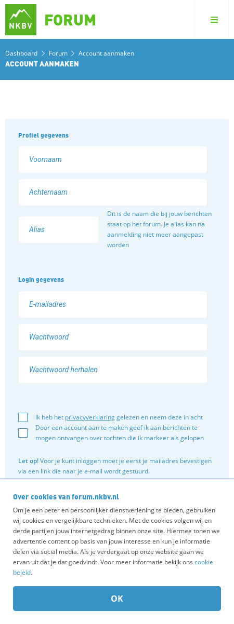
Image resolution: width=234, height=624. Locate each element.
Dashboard (21, 53)
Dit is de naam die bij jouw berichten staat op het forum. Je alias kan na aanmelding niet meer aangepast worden (159, 229)
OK (117, 598)
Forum (59, 53)
